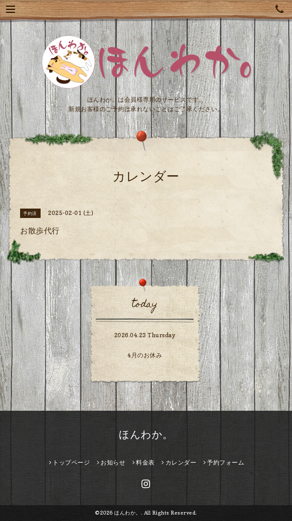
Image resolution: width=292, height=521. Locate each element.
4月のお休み (144, 355)
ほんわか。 (146, 434)
